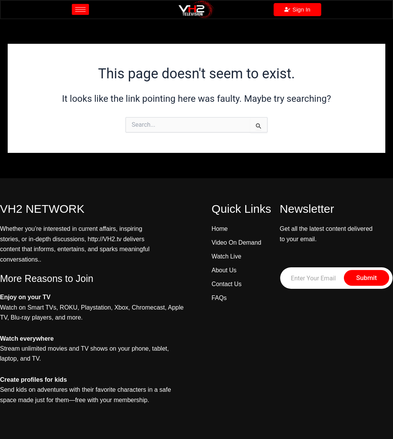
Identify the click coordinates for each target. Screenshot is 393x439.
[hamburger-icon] (80, 9)
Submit (366, 278)
